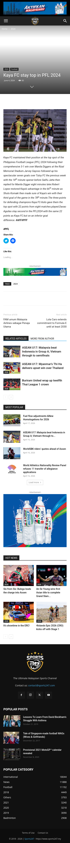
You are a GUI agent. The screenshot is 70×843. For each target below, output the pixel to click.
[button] (5, 21)
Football (14, 69)
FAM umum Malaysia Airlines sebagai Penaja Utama (16, 323)
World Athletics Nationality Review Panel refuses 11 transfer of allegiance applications (44, 469)
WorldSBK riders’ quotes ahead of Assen (44, 449)
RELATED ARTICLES (16, 338)
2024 (13, 28)
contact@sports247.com (41, 685)
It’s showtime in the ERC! (16, 625)
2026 (6, 356)
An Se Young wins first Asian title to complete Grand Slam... (48, 592)
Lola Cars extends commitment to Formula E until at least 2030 (52, 323)
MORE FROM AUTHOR (42, 338)
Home (4, 28)
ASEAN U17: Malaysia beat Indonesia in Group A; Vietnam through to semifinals (41, 351)
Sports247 (29, 838)
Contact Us (43, 832)
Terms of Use (28, 832)
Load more (35, 482)
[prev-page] (5, 397)
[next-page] (11, 397)
